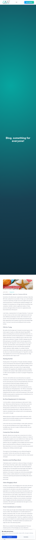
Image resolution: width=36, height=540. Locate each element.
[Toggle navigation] (16, 2)
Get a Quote (29, 2)
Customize (26, 537)
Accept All (9, 537)
